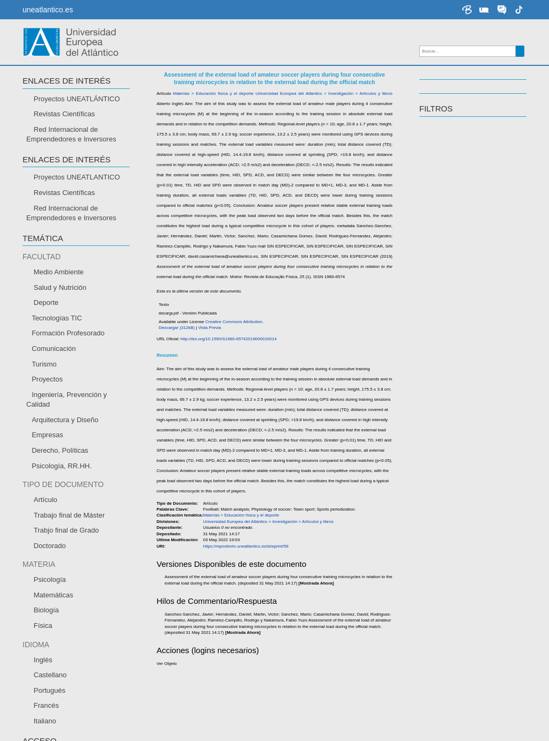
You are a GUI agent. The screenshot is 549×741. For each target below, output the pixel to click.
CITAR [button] (34, 135)
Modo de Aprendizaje (52, 608)
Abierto (441, 179)
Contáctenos (349, 725)
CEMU (28, 649)
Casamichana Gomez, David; (234, 209)
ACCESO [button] (436, 161)
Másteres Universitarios (323, 623)
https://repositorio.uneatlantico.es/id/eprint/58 (242, 289)
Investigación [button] (451, 82)
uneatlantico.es (48, 9)
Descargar (49, 115)
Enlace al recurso (59, 100)
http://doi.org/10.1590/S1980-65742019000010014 (251, 312)
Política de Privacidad (412, 725)
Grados (296, 608)
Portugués (446, 255)
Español (443, 230)
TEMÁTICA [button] (439, 138)
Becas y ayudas (177, 623)
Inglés (440, 242)
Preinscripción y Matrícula (193, 637)
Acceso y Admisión (182, 608)
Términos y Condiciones (495, 725)
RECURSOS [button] (45, 82)
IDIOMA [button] (433, 211)
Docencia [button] (440, 110)
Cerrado (443, 192)
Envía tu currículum (51, 664)
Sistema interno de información (69, 678)
